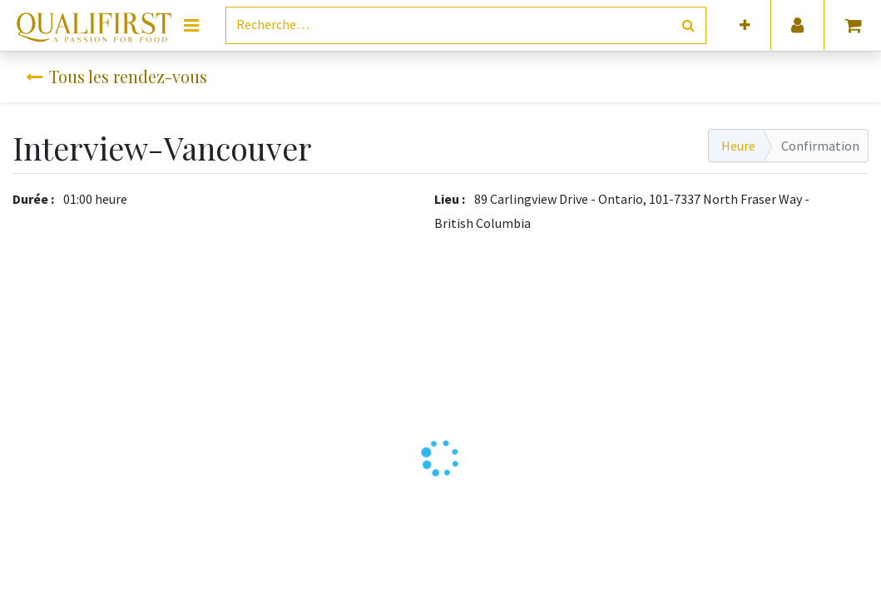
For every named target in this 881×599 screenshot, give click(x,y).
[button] (745, 25)
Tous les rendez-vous (116, 76)
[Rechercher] (688, 25)
